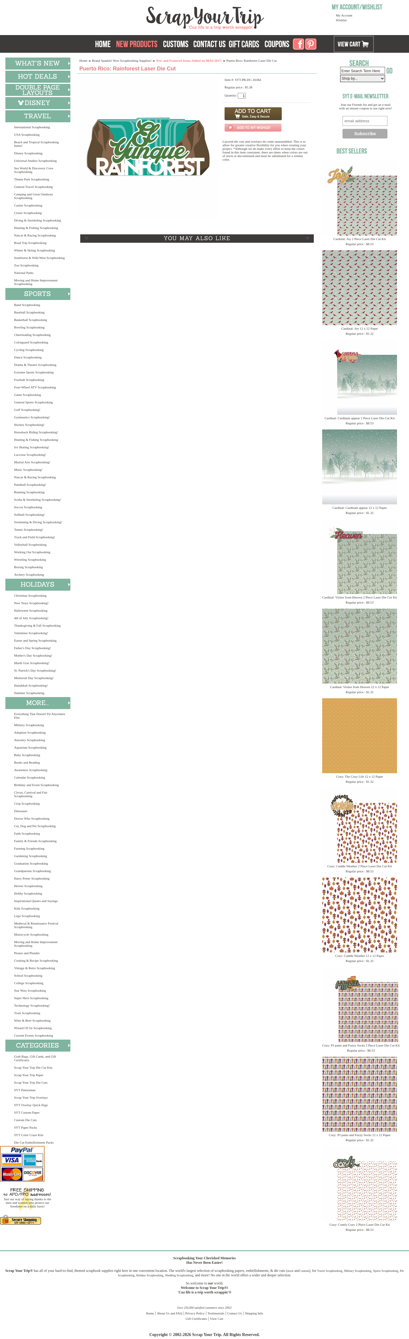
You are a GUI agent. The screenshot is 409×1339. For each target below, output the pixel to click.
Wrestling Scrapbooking (30, 559)
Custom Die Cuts (25, 1120)
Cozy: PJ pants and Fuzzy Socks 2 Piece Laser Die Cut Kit (361, 1045)
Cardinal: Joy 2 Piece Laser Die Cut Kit (359, 239)
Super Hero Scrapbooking (31, 998)
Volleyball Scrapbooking (30, 544)
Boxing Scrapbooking (28, 567)
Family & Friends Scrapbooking (35, 841)
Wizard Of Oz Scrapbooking (33, 1028)
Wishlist (341, 20)
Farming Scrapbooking (29, 848)
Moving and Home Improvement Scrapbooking (35, 282)
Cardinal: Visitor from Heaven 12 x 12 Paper (359, 687)
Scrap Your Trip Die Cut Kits (33, 1067)
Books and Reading (27, 762)
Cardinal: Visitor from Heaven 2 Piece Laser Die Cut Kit (359, 597)
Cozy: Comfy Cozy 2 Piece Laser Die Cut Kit (359, 1224)
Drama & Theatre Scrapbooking (35, 365)
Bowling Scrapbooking (29, 327)
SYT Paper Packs (25, 1127)
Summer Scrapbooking (29, 693)
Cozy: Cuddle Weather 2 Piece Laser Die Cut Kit (359, 866)
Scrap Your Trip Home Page (164, 16)
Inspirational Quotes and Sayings (36, 901)
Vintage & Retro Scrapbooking (34, 968)
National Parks (24, 273)
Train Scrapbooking (27, 1013)
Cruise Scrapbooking (28, 213)
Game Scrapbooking (27, 394)
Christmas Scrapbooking (30, 595)
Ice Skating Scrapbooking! (31, 447)
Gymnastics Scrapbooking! (32, 417)
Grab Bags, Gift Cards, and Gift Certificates (35, 1058)
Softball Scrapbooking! (29, 514)
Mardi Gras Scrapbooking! (31, 663)
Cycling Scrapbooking (29, 350)
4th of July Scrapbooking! (31, 618)
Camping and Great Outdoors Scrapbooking (33, 196)
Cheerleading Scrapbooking (32, 335)
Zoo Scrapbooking (26, 265)
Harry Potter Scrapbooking (32, 878)
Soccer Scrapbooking (28, 507)
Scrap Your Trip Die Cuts (31, 1082)
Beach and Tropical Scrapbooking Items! (36, 143)
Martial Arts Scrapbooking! (32, 462)
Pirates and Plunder (27, 953)
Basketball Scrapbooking (30, 320)
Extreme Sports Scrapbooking (34, 372)
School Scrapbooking (28, 975)
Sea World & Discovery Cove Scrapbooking (33, 170)
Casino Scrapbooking (28, 205)
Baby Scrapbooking (27, 755)
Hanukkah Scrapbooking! (31, 685)
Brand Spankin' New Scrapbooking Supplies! (122, 60)
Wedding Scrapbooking (179, 1275)
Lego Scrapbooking (27, 916)
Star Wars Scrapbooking (30, 990)
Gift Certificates (196, 1318)
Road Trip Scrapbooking (30, 243)
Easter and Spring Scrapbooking (35, 640)
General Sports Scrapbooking (33, 402)
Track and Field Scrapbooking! (34, 537)
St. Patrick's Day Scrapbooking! (35, 670)
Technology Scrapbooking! (32, 1005)
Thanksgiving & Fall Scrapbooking (37, 625)
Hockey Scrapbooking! (29, 424)
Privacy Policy (195, 1313)
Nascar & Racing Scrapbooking (35, 235)
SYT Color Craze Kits (28, 1135)
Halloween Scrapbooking (31, 610)
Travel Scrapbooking (329, 1270)
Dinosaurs (21, 811)
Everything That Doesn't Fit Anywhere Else (39, 715)
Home (83, 60)
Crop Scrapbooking (27, 803)
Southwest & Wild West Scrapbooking (39, 258)
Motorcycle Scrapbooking (31, 934)
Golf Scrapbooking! (27, 409)
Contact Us (234, 1313)
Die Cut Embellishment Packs (34, 1142)
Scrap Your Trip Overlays (31, 1097)
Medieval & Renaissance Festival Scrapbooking (36, 925)
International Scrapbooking (32, 127)
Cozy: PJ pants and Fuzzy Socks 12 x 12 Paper (359, 1135)
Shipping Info (254, 1313)
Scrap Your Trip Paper (28, 1075)
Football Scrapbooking (29, 380)
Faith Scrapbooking (27, 833)
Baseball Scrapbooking (29, 312)
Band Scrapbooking (27, 305)
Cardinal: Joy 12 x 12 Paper (359, 328)
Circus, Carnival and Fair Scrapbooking (30, 794)
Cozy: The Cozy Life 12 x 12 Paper (359, 776)
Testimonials (215, 1313)
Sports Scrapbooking (385, 1270)
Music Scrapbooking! (28, 469)
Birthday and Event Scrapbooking (36, 785)
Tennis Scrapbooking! (28, 529)
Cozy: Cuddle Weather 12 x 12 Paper (359, 955)
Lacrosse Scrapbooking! (30, 454)
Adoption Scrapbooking (30, 732)
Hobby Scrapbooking (28, 893)
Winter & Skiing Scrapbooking (34, 250)
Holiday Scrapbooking (149, 1275)
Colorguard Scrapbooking (31, 342)
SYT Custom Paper (27, 1112)
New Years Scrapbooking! (31, 603)
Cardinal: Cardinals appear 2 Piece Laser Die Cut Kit (360, 418)
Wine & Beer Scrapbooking (32, 1020)
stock (290, 1270)
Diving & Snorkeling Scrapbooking (37, 220)
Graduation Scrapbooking (31, 863)
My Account (344, 15)
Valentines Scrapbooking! (31, 633)
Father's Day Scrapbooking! (32, 648)
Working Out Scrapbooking (32, 552)
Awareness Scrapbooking (30, 770)
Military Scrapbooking (29, 725)
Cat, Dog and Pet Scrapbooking (35, 826)
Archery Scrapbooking (29, 574)
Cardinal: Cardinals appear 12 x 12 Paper (359, 507)
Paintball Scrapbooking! (30, 484)
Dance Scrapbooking (28, 357)
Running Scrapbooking (29, 492)
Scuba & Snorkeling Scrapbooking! (37, 499)
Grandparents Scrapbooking (32, 871)
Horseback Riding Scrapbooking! (36, 432)
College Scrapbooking (28, 983)
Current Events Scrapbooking (33, 1035)
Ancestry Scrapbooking (29, 740)
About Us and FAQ (169, 1313)
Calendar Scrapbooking (29, 777)
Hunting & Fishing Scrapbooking (36, 228)
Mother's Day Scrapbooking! (33, 655)
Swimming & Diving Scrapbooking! (38, 522)
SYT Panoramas (25, 1090)
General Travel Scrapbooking (33, 187)
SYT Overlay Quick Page (31, 1105)
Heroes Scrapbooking (28, 886)
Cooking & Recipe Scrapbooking (36, 960)
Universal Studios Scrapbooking (35, 160)
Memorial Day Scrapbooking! (34, 678)
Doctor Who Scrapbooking (31, 818)
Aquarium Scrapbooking (30, 747)
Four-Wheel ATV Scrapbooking (35, 387)
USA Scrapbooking (27, 134)
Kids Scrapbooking (27, 908)
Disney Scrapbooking (28, 153)
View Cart (216, 1318)
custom (304, 1270)
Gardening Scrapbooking (30, 856)
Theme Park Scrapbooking (31, 179)
